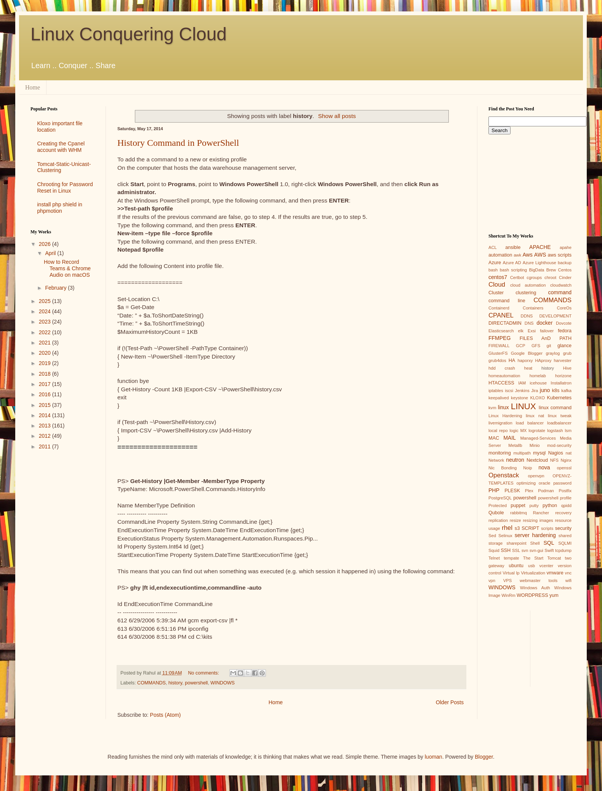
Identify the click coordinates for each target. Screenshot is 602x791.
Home (32, 87)
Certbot (517, 277)
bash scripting (513, 270)
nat (568, 453)
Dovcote (564, 323)
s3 (517, 528)
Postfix (565, 490)
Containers (533, 308)
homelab (538, 375)
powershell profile (555, 498)
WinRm (508, 595)
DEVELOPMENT (555, 316)
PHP (494, 490)
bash (493, 270)
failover (547, 331)
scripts (547, 528)
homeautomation (504, 375)
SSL (516, 550)
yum (554, 595)
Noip (527, 468)
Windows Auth (535, 587)
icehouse (538, 383)
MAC (493, 438)
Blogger (484, 757)
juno (545, 390)
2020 (45, 353)
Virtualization (533, 573)
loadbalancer (559, 423)
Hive (567, 368)
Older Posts (450, 702)
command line (506, 300)
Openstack (503, 475)
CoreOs (564, 308)
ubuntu (516, 565)
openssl (564, 468)
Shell (535, 543)
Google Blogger (527, 353)
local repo (498, 430)
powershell (196, 683)
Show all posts (337, 116)
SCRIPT (530, 528)
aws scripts (560, 255)
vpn (491, 580)
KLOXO (537, 398)
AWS (540, 255)
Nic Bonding (502, 468)
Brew (551, 270)
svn (525, 550)
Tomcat (554, 558)
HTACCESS (501, 383)
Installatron (561, 383)
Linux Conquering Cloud (128, 34)
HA (512, 360)
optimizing (526, 483)
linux (503, 407)
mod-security (559, 445)
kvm (492, 407)
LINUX (523, 406)
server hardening (535, 535)
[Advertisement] (62, 486)
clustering (526, 292)
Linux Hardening (505, 415)
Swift (549, 550)
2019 (45, 363)
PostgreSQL (500, 498)
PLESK (512, 490)
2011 (45, 446)
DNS (529, 323)
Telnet (494, 558)
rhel (507, 527)
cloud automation (528, 285)
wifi (568, 580)
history (175, 683)
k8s (556, 390)
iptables (495, 390)
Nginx (566, 460)
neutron (515, 460)
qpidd (566, 505)
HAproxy (543, 360)
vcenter (547, 565)
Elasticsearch (501, 331)
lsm (568, 430)
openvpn (536, 476)
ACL (492, 247)
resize (515, 520)
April (51, 253)
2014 (45, 415)
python (550, 505)
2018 (45, 374)
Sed (492, 535)
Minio (535, 445)
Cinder (565, 277)
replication (498, 520)
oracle (544, 483)
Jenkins (522, 390)
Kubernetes (559, 397)
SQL (548, 543)
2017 (45, 384)
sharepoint (516, 543)
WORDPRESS (532, 595)
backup (565, 262)
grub (567, 353)
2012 (45, 436)
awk (517, 255)
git (548, 345)
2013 (45, 426)
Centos (565, 270)
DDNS (527, 316)
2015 (45, 405)
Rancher (541, 512)
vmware (555, 573)
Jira (534, 390)
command (560, 292)
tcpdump (563, 550)
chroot (550, 277)
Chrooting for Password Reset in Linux (65, 187)
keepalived (498, 398)
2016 (45, 394)
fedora (565, 330)
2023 (45, 322)
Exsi (532, 331)
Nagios (555, 453)
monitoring (499, 453)
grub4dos (497, 360)
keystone (519, 398)
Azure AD (512, 262)
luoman (433, 757)
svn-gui (536, 550)
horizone (563, 375)
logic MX (518, 430)
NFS (554, 460)
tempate (511, 558)
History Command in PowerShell (178, 143)
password (562, 483)
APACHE (540, 247)
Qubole (496, 512)
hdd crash (501, 368)
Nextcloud (537, 460)
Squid (494, 550)
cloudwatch (561, 285)
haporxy (525, 360)
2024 (45, 311)
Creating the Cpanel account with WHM (61, 146)
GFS (536, 345)
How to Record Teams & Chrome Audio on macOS (67, 268)
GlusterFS (498, 353)
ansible (512, 247)
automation (500, 255)
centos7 (497, 277)
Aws (527, 255)
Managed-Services (538, 438)
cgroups (534, 277)
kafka (566, 390)
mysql (539, 453)
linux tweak (560, 415)
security (563, 528)
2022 (45, 332)
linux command (555, 407)
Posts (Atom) (165, 715)
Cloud (496, 284)
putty (534, 505)
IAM (522, 383)
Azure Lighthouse (539, 262)
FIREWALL (499, 345)
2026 (45, 244)
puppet (518, 505)
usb (531, 565)
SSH (506, 550)
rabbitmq (518, 512)
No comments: (204, 673)
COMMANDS (151, 683)
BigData (536, 270)
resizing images (538, 520)
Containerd (498, 308)
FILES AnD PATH (546, 338)
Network (496, 460)
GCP (520, 345)
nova (544, 467)
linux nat (535, 415)
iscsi (509, 390)
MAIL (509, 438)
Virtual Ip (511, 573)
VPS (507, 580)
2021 (45, 343)
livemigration (500, 423)
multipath (521, 453)
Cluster (496, 292)
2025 (45, 301)
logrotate (536, 430)
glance (564, 345)
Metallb (515, 445)
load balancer (530, 423)
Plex (529, 490)
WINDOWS (222, 683)
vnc (568, 573)
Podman (546, 490)
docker (544, 323)
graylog (553, 353)
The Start (533, 558)
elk (521, 331)
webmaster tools (538, 580)
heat (528, 368)
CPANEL (501, 315)
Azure (494, 262)
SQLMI (565, 543)
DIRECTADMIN (505, 323)
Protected (497, 505)
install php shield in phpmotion (59, 207)
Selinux (505, 535)
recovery (563, 512)
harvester (563, 360)
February (56, 288)
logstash (555, 430)
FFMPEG (499, 338)
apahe (566, 247)
